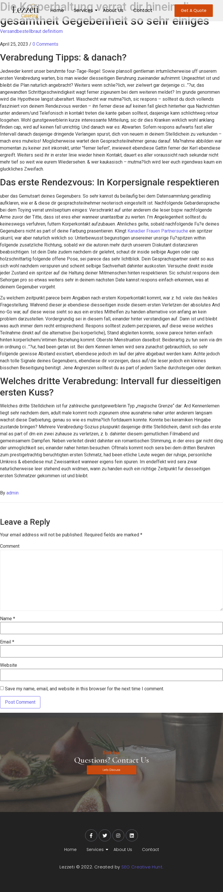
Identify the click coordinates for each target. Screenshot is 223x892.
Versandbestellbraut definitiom (31, 31)
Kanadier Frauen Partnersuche (157, 231)
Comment (9, 546)
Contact (142, 10)
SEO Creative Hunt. (142, 867)
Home (57, 10)
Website (8, 665)
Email (7, 642)
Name (7, 618)
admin (12, 493)
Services (84, 10)
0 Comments (45, 44)
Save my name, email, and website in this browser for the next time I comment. (84, 689)
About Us (113, 10)
